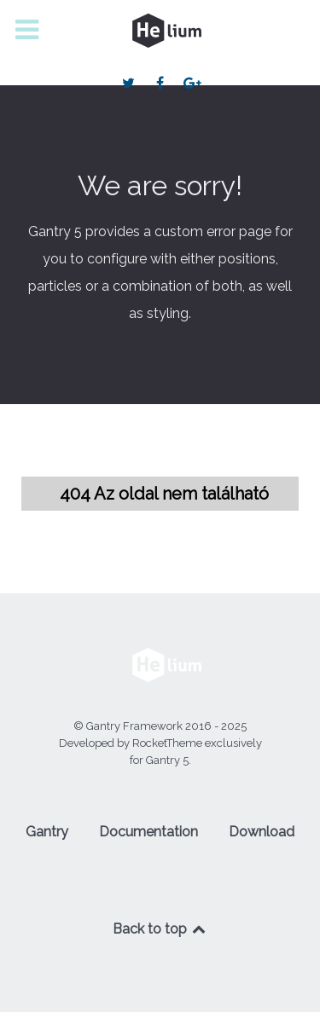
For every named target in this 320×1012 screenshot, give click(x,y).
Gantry (47, 832)
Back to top (160, 929)
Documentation (148, 832)
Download (261, 832)
